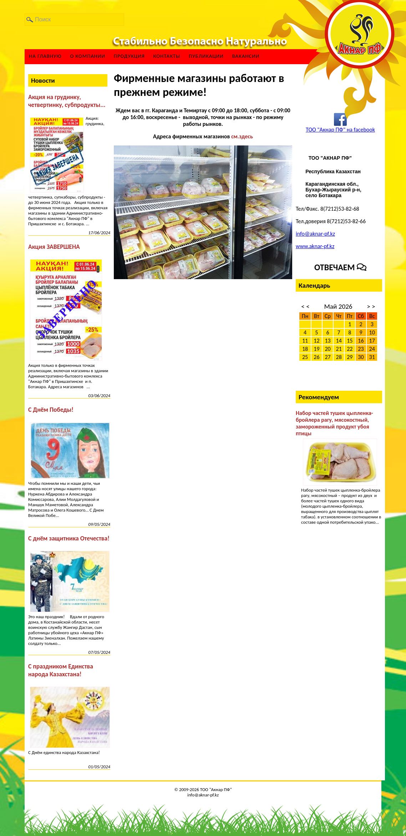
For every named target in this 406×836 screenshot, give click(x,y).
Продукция (129, 56)
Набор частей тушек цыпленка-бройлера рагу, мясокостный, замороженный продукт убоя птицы (334, 423)
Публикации (206, 56)
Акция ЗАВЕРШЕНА (54, 247)
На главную (45, 56)
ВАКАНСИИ (246, 56)
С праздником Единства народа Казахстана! (60, 670)
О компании (87, 56)
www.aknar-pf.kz (315, 246)
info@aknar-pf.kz (315, 233)
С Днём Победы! (50, 410)
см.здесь (242, 136)
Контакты (166, 56)
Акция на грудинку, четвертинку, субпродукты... (66, 101)
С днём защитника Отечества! (69, 538)
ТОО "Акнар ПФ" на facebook (340, 129)
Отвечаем (340, 267)
